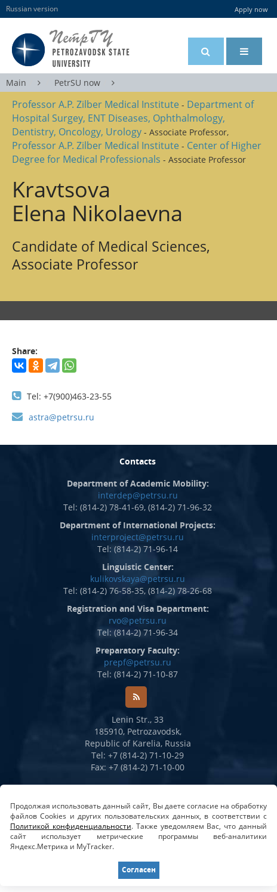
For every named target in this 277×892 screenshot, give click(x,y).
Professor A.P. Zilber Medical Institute (95, 104)
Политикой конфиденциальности (70, 826)
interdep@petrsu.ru (138, 495)
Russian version (32, 9)
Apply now (251, 9)
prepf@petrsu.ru (137, 662)
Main (16, 82)
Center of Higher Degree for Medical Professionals (136, 152)
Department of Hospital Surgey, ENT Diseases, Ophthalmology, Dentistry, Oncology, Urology (133, 118)
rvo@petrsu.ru (138, 620)
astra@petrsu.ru (61, 417)
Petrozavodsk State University (89, 48)
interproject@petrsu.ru (137, 537)
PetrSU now (77, 82)
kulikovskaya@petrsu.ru (137, 578)
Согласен (139, 870)
